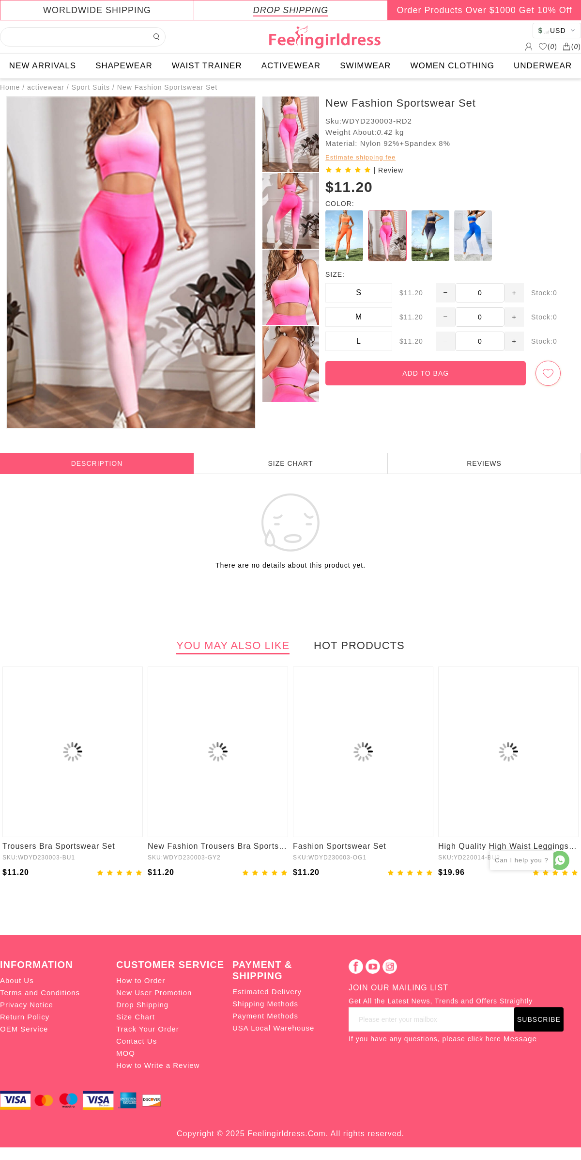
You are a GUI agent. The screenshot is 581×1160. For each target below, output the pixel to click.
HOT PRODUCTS (359, 645)
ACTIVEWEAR (291, 65)
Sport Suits (91, 87)
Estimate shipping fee (360, 157)
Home (10, 87)
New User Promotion (154, 992)
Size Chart (135, 1017)
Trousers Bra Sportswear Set (58, 846)
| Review (388, 170)
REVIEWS (484, 463)
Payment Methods (265, 1016)
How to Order (140, 980)
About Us (17, 980)
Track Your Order (147, 1029)
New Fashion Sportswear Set (167, 87)
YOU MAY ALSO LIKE (233, 645)
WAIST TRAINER (207, 65)
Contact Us (136, 1041)
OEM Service (24, 1029)
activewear (45, 87)
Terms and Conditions (40, 992)
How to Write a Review (157, 1065)
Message (520, 1038)
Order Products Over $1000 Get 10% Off (484, 10)
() (547, 46)
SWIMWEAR (365, 65)
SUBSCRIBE (539, 1019)
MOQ (125, 1053)
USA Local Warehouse (273, 1028)
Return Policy (24, 1017)
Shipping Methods (265, 1004)
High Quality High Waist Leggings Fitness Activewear (508, 846)
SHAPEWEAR (124, 65)
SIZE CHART (290, 463)
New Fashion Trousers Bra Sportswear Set (218, 846)
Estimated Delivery (267, 991)
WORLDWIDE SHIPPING (97, 10)
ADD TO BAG (425, 373)
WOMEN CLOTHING (452, 65)
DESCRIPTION (97, 463)
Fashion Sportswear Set (339, 846)
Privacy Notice (26, 1005)
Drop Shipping (142, 1005)
